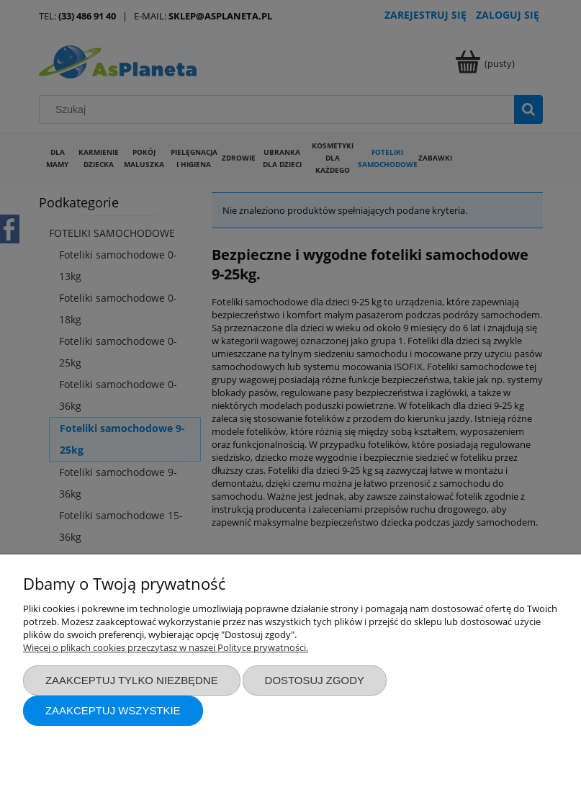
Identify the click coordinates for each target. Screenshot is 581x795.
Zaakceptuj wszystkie (113, 710)
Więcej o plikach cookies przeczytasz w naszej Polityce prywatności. (165, 647)
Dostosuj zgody (314, 680)
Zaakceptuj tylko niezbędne (131, 680)
